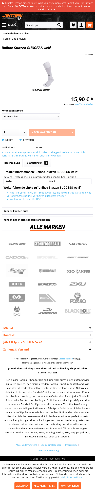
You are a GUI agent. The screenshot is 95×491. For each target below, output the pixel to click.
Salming (78, 244)
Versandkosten (66, 358)
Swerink (47, 284)
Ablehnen (22, 485)
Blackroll (78, 311)
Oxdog (17, 257)
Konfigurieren (70, 485)
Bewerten (26, 140)
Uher (17, 284)
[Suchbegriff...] (44, 25)
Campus (78, 271)
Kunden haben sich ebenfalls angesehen (27, 219)
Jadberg (47, 311)
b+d (17, 311)
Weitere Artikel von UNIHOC (24, 199)
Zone (47, 244)
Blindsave (47, 271)
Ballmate (17, 271)
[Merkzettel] (73, 25)
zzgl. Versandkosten (84, 103)
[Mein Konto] (81, 25)
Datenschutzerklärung (47, 450)
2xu (78, 284)
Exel (47, 257)
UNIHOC (17, 244)
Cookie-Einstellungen (51, 444)
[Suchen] (59, 25)
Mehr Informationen (72, 477)
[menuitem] (9, 25)
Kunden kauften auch (16, 211)
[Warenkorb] (89, 25)
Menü (9, 24)
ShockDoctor (47, 298)
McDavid (17, 298)
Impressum (71, 444)
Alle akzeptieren (44, 485)
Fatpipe (78, 257)
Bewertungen (37, 163)
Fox (78, 298)
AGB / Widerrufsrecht (26, 444)
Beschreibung (12, 162)
